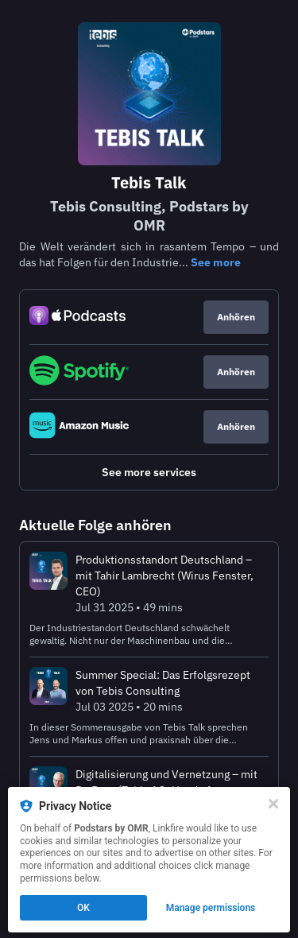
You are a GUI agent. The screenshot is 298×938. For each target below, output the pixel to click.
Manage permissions (211, 907)
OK (83, 907)
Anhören (236, 317)
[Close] (273, 803)
